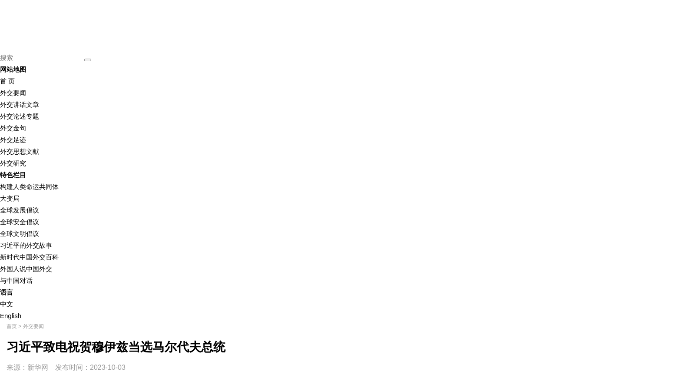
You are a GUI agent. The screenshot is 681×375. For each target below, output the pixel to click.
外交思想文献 (19, 151)
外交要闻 (13, 92)
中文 (6, 304)
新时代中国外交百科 (29, 257)
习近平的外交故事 (26, 245)
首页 (12, 326)
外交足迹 (13, 139)
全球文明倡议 (19, 233)
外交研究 (13, 163)
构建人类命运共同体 (29, 186)
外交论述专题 (19, 116)
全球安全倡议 (19, 222)
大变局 (10, 198)
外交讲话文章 (19, 104)
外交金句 (13, 128)
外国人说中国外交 (26, 268)
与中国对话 (16, 280)
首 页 (7, 81)
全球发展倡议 (19, 210)
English (10, 315)
